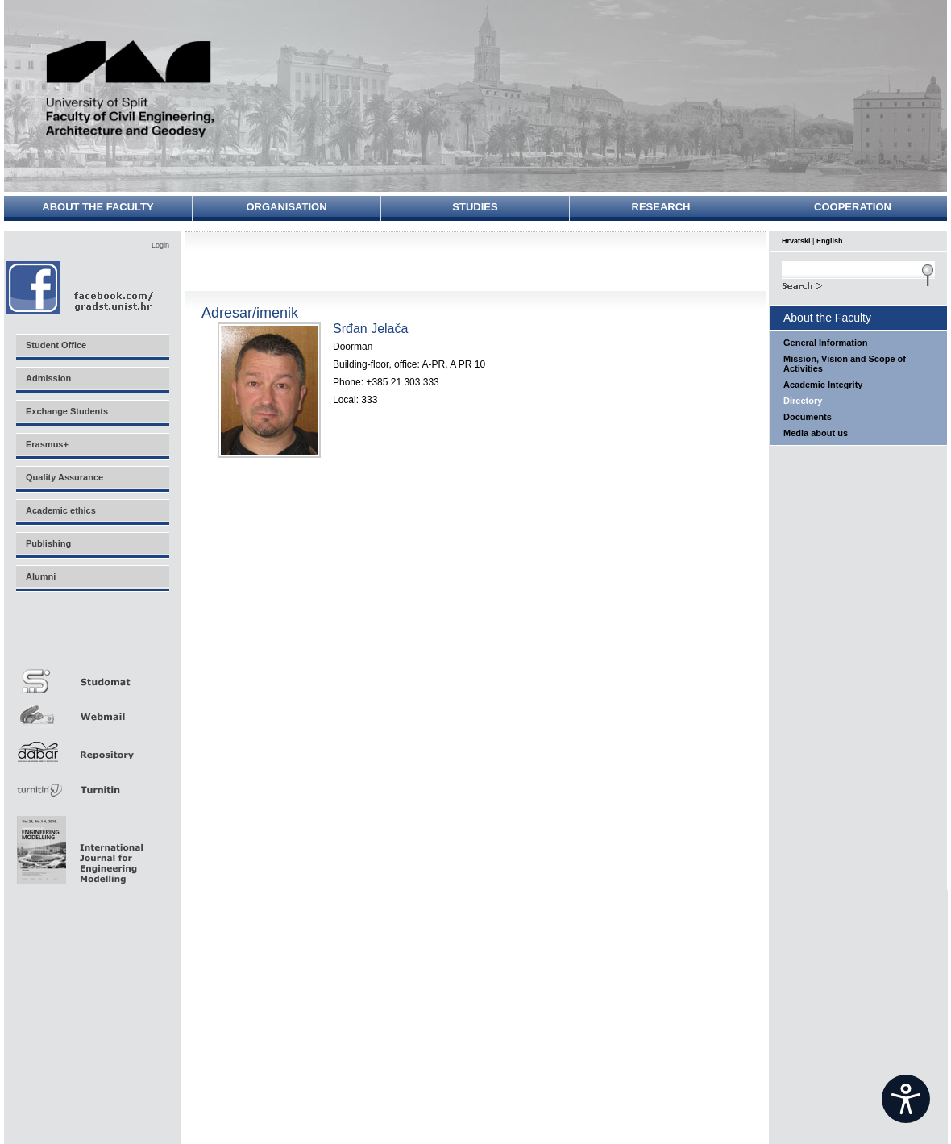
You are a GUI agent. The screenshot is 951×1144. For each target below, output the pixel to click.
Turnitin (92, 783)
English (829, 241)
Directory (802, 401)
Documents (807, 417)
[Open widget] (906, 1099)
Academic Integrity (822, 384)
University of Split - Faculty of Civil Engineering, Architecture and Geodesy (130, 90)
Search (858, 284)
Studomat (92, 674)
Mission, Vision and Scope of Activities (844, 363)
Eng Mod (78, 845)
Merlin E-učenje (92, 638)
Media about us (815, 433)
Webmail (92, 711)
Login (160, 245)
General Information (825, 342)
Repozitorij (92, 747)
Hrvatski (796, 241)
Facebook (81, 287)
